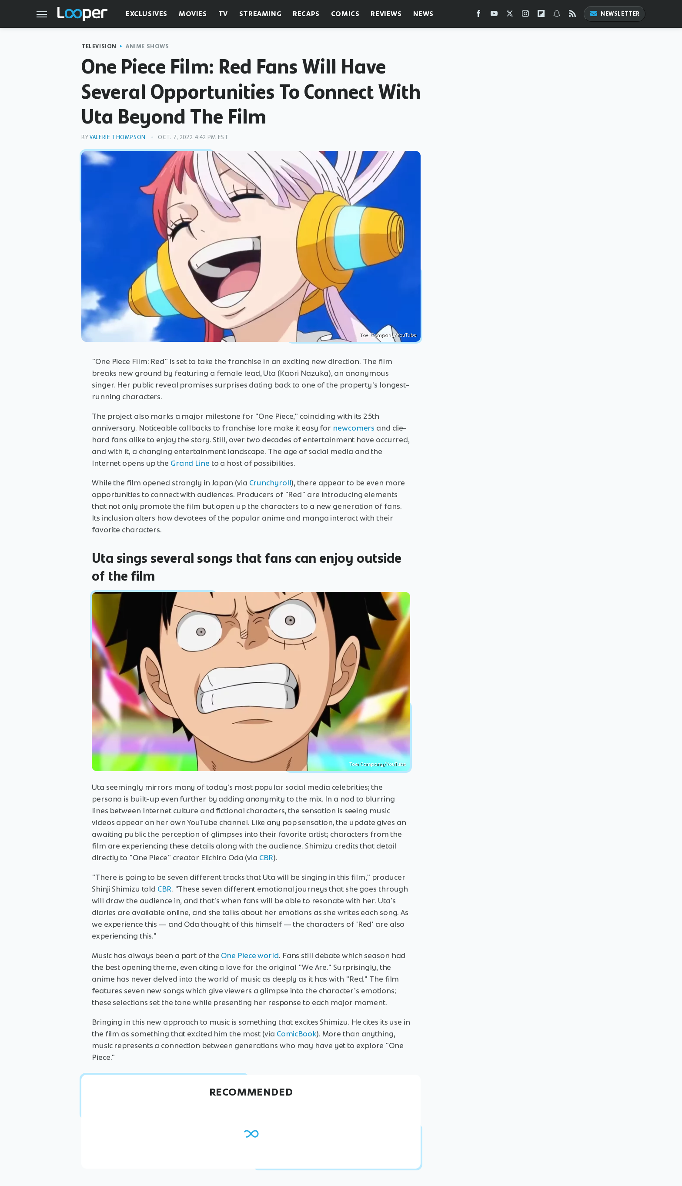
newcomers (353, 428)
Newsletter (614, 13)
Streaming (260, 13)
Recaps (306, 13)
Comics (345, 13)
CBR (266, 857)
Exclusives (146, 13)
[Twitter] (509, 15)
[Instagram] (525, 15)
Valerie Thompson (118, 137)
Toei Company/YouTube (388, 334)
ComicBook (296, 1034)
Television (99, 46)
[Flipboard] (541, 15)
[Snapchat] (556, 15)
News (423, 13)
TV (223, 13)
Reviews (386, 13)
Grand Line (190, 463)
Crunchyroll (270, 483)
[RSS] (572, 15)
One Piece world (250, 955)
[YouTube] (494, 15)
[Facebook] (478, 15)
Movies (193, 13)
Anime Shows (147, 46)
